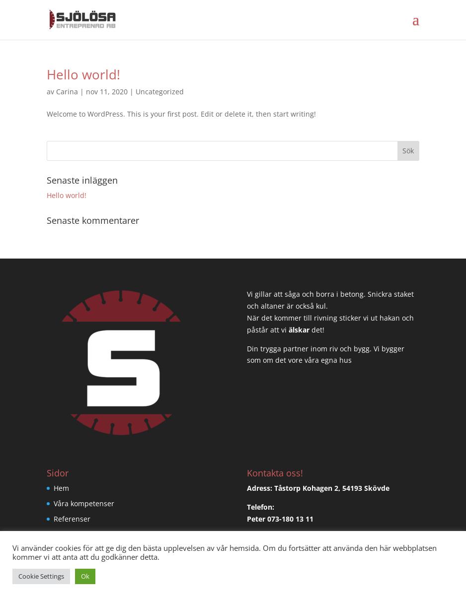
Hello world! (83, 74)
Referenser (72, 519)
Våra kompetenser (84, 503)
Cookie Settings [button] (41, 576)
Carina (67, 91)
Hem (61, 488)
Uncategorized (160, 91)
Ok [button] (85, 576)
